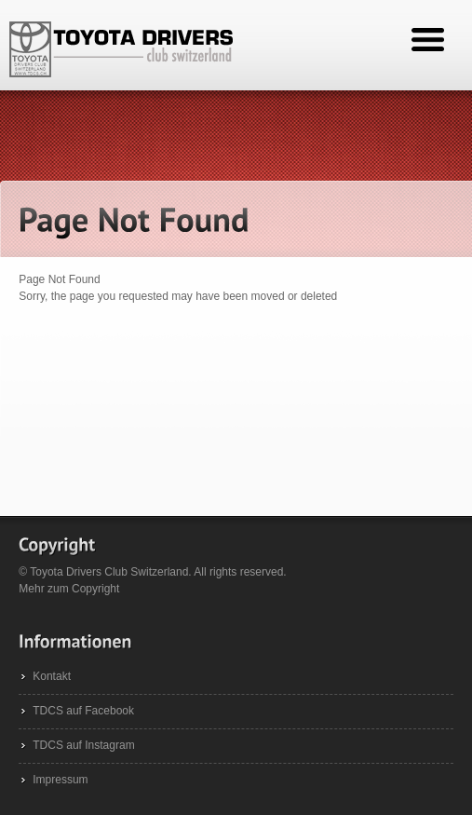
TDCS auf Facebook (83, 710)
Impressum (60, 779)
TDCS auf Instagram (83, 745)
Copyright (95, 588)
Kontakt (52, 676)
